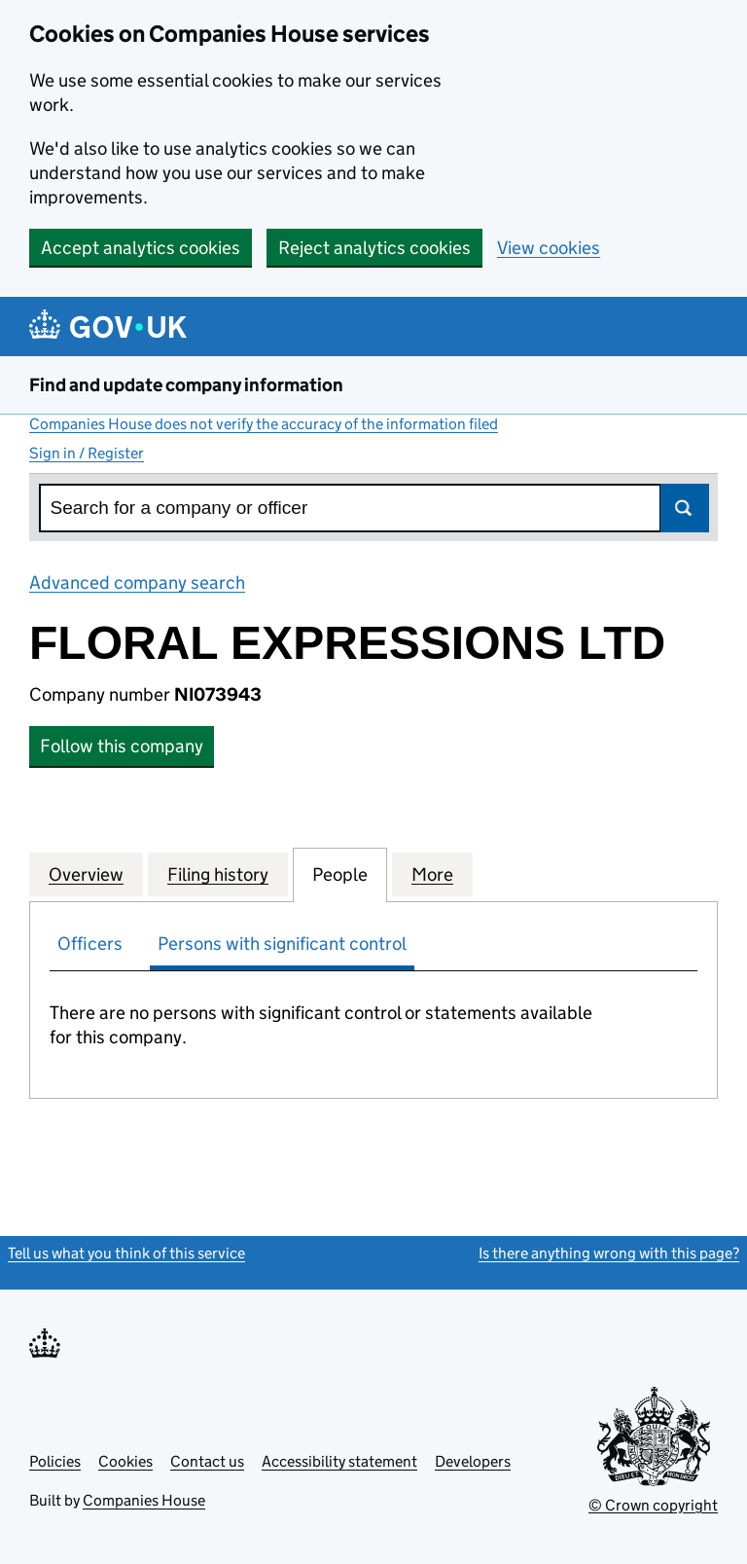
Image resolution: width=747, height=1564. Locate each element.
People (340, 874)
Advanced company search (137, 582)
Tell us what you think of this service (126, 1253)
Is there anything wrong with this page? (609, 1253)
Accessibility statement (339, 1461)
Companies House (144, 1500)
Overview (86, 874)
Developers (473, 1461)
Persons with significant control (282, 943)
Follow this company (121, 746)
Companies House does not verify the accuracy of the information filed (263, 424)
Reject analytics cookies (374, 247)
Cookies (125, 1461)
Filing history (217, 874)
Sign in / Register (86, 453)
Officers (90, 943)
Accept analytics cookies (140, 247)
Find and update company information (186, 385)
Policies (55, 1461)
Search (684, 508)
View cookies (548, 247)
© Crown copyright (653, 1505)
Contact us (207, 1461)
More (432, 874)
